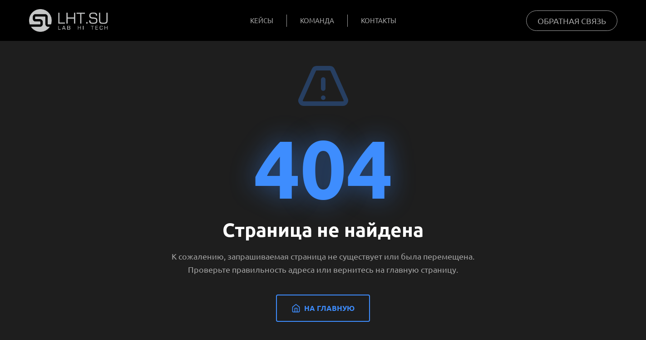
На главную (323, 308)
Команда (317, 20)
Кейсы (261, 20)
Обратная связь (572, 20)
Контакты (378, 20)
